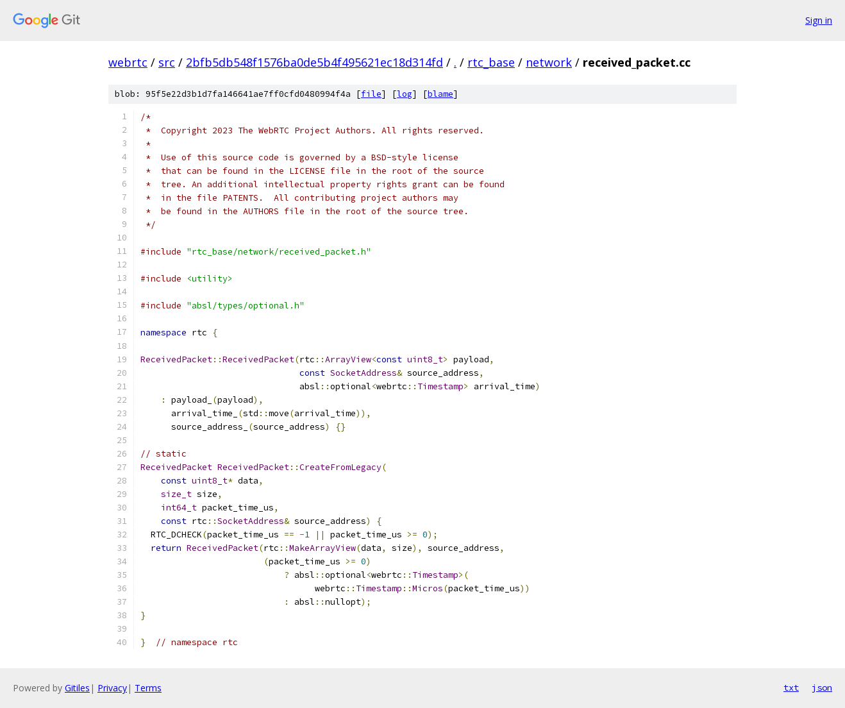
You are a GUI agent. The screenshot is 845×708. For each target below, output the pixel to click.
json (822, 687)
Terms (148, 688)
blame (440, 93)
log (404, 93)
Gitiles (77, 688)
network (549, 62)
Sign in (818, 20)
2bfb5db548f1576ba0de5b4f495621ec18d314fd (314, 62)
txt (791, 687)
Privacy (112, 688)
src (166, 62)
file (371, 93)
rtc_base (491, 62)
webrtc (127, 62)
